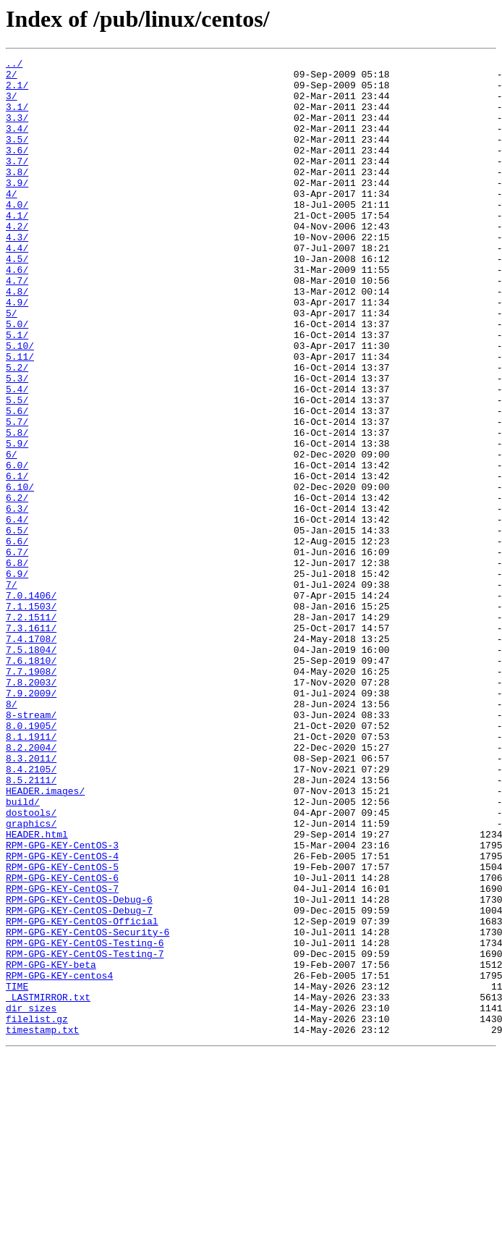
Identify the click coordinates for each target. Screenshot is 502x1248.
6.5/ (17, 625)
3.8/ (17, 195)
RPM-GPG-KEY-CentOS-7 (62, 1055)
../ (14, 65)
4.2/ (17, 260)
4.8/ (17, 338)
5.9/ (17, 521)
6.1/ (17, 560)
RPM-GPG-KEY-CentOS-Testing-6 (84, 1120)
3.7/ (17, 182)
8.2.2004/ (31, 886)
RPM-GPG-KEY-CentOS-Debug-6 (79, 1068)
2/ (11, 78)
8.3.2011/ (31, 899)
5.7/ (17, 495)
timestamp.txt (42, 1224)
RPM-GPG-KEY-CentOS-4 (62, 1016)
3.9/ (17, 208)
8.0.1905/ (31, 860)
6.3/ (17, 599)
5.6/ (17, 482)
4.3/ (17, 273)
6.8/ (17, 664)
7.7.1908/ (31, 794)
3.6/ (17, 169)
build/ (23, 951)
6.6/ (17, 638)
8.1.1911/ (31, 873)
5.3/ (17, 443)
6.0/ (17, 547)
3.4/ (17, 143)
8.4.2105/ (31, 912)
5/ (11, 364)
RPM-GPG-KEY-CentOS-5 (62, 1029)
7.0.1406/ (31, 703)
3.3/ (17, 130)
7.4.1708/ (31, 755)
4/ (11, 221)
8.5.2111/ (31, 925)
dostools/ (31, 964)
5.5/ (17, 469)
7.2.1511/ (31, 729)
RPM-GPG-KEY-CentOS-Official (82, 1094)
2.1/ (17, 91)
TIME (17, 1172)
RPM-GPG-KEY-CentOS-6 (62, 1042)
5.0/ (17, 377)
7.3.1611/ (31, 742)
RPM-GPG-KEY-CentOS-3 (62, 1003)
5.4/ (17, 456)
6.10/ (20, 573)
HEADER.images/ (45, 938)
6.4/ (17, 612)
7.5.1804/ (31, 768)
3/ (11, 104)
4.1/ (17, 247)
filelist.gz (37, 1211)
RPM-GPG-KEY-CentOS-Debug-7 (79, 1081)
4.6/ (17, 312)
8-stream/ (31, 846)
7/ (11, 690)
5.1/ (17, 390)
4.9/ (17, 351)
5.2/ (17, 430)
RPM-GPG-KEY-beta (51, 1146)
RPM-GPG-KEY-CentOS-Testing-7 (84, 1133)
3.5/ (17, 156)
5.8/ (17, 508)
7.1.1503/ (31, 716)
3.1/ (17, 117)
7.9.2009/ (31, 820)
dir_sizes (31, 1198)
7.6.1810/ (31, 781)
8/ (11, 833)
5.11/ (20, 416)
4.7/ (17, 325)
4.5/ (17, 299)
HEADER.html (37, 990)
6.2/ (17, 586)
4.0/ (17, 234)
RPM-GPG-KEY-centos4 (59, 1159)
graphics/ (31, 977)
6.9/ (17, 677)
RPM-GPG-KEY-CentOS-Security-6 (87, 1107)
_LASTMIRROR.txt (48, 1185)
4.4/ (17, 286)
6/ (11, 534)
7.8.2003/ (31, 807)
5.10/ (20, 403)
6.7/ (17, 651)
